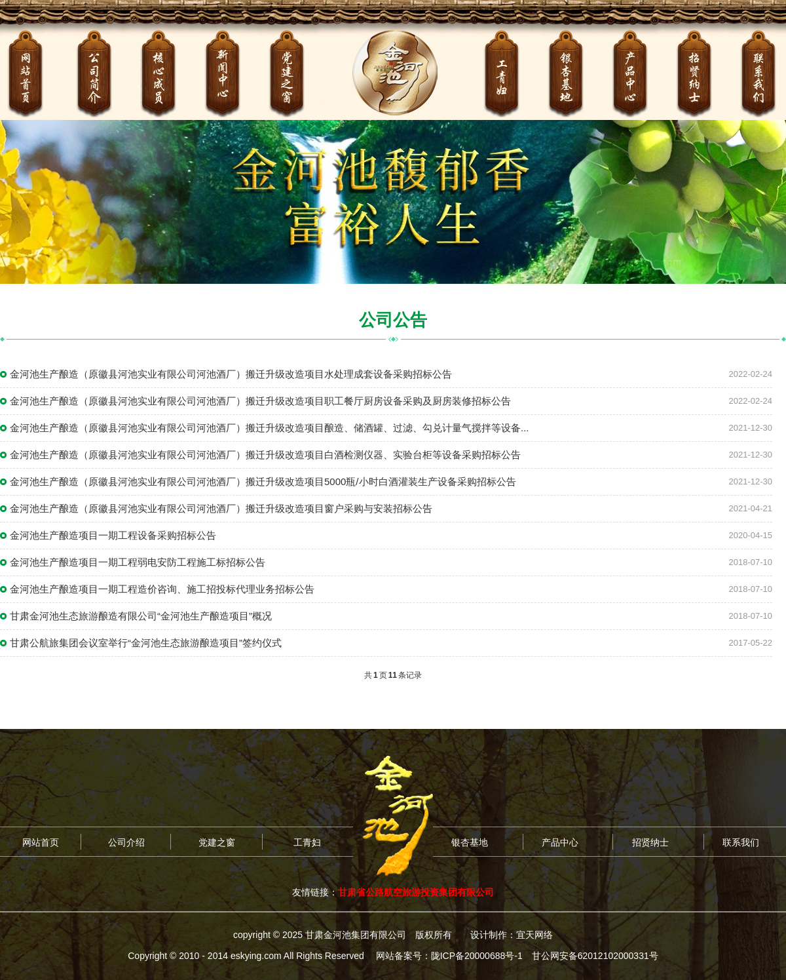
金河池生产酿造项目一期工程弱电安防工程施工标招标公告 (137, 562)
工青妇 (307, 842)
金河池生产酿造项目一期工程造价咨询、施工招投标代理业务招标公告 (162, 589)
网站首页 (40, 842)
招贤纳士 (650, 842)
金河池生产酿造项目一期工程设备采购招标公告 (113, 535)
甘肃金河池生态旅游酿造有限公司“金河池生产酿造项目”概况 (141, 615)
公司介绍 (126, 842)
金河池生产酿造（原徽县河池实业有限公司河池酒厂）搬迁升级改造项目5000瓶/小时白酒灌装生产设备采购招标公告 (263, 481)
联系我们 (740, 842)
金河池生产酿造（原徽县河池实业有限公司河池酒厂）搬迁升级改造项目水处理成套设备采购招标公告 (231, 374)
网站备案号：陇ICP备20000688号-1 (449, 956)
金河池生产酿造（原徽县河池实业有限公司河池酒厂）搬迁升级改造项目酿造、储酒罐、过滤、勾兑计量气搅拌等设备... (269, 427)
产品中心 (560, 842)
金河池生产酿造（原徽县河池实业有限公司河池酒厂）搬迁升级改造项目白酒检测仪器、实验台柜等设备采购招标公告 (265, 454)
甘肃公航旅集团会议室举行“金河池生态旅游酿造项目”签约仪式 (146, 642)
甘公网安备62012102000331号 (595, 956)
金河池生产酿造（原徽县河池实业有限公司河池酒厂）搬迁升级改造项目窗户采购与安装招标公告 (221, 508)
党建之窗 (216, 842)
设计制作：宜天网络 (511, 935)
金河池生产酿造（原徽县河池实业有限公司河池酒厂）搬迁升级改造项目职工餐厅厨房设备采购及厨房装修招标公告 (260, 400)
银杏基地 (469, 842)
